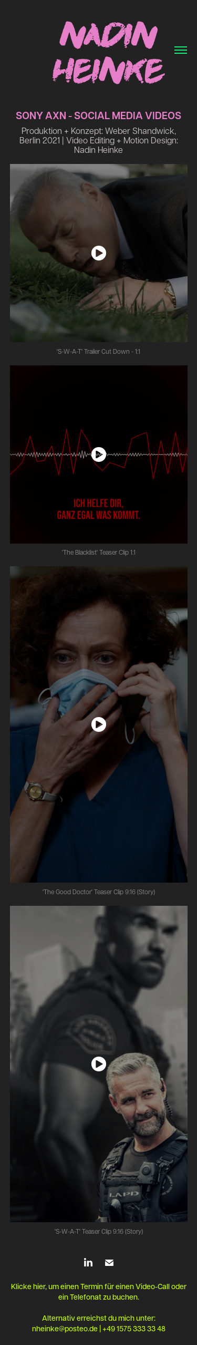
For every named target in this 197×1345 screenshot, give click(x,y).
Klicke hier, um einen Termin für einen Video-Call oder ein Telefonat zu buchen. (98, 1291)
